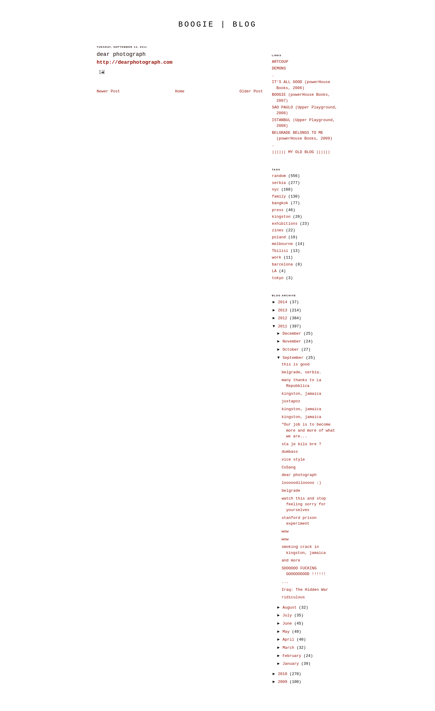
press (278, 210)
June (288, 623)
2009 (284, 682)
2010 (284, 674)
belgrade (291, 490)
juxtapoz (291, 401)
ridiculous (293, 597)
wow (285, 531)
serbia (279, 183)
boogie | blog (217, 24)
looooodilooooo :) (301, 483)
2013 (284, 310)
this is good (296, 364)
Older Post (251, 91)
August (290, 607)
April (289, 639)
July (288, 615)
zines (278, 230)
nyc (275, 189)
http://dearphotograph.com (134, 62)
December (292, 333)
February (292, 656)
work (276, 257)
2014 (284, 302)
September (294, 357)
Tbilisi (280, 251)
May (287, 631)
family (279, 196)
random (279, 176)
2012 (284, 318)
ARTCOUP (280, 62)
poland (279, 237)
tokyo (278, 278)
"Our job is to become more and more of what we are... (308, 430)
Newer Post (108, 91)
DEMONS (279, 68)
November (292, 341)
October (291, 349)
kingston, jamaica (301, 393)
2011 (284, 326)
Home (180, 91)
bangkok (280, 203)
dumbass (290, 451)
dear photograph (121, 54)
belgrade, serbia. (301, 372)
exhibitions (285, 223)
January (291, 663)
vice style (293, 459)
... (285, 582)
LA (274, 271)
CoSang (288, 467)
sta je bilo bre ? (301, 444)
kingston (281, 216)
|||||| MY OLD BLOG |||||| (301, 152)
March (289, 647)
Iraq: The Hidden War (305, 589)
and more (291, 560)
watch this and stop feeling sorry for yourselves (304, 504)
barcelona (282, 264)
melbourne (282, 244)
